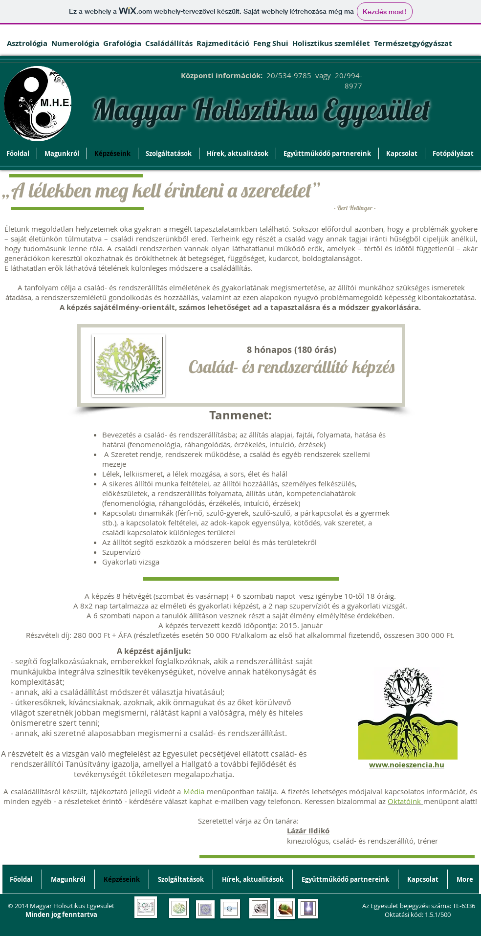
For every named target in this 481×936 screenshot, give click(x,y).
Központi (197, 75)
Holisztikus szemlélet (331, 43)
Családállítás (171, 43)
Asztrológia (29, 43)
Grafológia (124, 43)
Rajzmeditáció (225, 43)
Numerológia (77, 43)
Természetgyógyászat (413, 43)
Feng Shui (271, 43)
